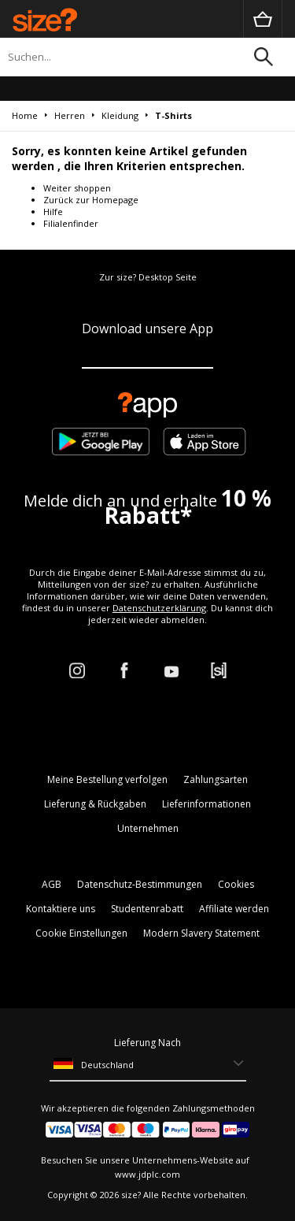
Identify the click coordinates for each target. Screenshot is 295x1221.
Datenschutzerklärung (159, 608)
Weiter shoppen (77, 188)
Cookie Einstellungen (81, 933)
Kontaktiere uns (60, 908)
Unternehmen (148, 828)
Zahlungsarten (215, 779)
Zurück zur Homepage (90, 200)
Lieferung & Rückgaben (95, 804)
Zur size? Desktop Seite (148, 277)
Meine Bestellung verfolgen (107, 779)
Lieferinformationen (206, 804)
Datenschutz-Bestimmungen (139, 884)
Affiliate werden (234, 908)
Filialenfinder (70, 223)
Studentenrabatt (147, 908)
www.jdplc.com (147, 1174)
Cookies (236, 884)
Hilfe (53, 211)
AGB (51, 884)
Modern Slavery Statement (201, 933)
